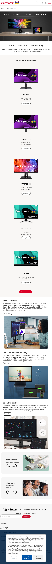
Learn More (11, 466)
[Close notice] (43, 536)
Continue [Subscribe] (26, 516)
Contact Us (11, 492)
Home (3, 8)
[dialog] (26, 547)
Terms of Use (26, 542)
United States (30, 513)
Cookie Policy (18, 542)
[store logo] (18, 2)
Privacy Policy (11, 542)
